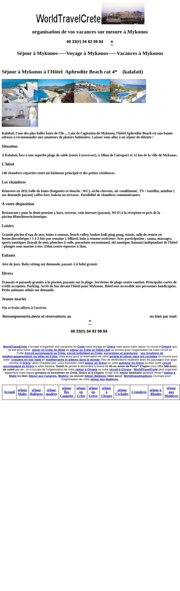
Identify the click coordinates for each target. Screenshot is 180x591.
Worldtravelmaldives (138, 376)
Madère (63, 376)
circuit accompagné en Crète (45, 353)
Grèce (111, 346)
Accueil (9, 392)
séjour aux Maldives (171, 392)
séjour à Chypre (86, 369)
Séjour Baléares (95, 376)
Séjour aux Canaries (42, 376)
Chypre (166, 346)
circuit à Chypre (120, 369)
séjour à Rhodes (155, 392)
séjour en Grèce (96, 363)
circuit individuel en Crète (84, 353)
